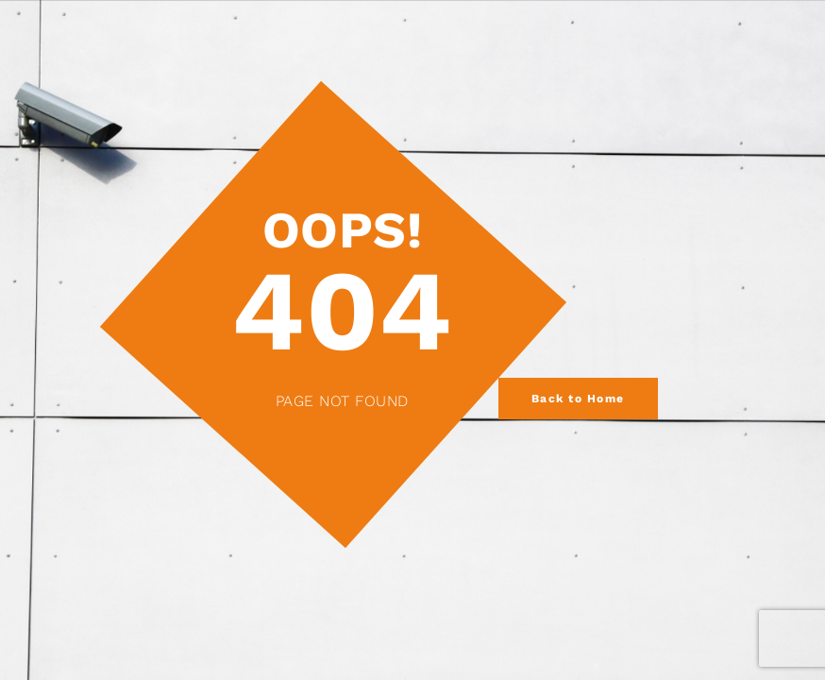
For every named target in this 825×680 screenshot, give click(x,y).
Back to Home (578, 398)
